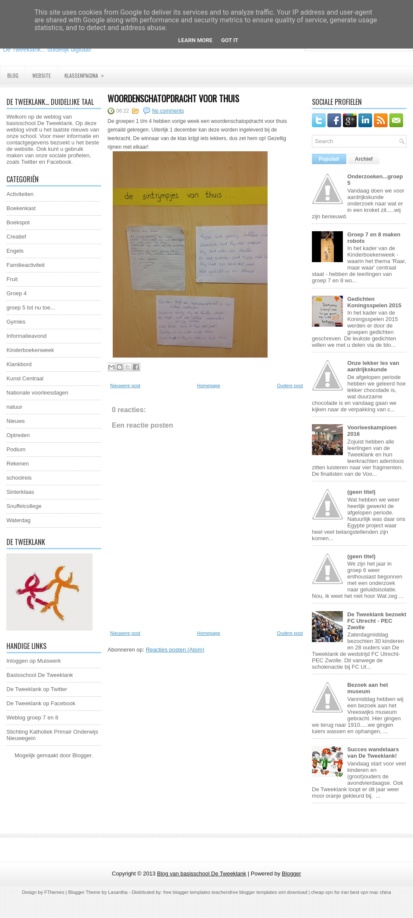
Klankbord (19, 364)
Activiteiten (20, 194)
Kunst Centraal (24, 378)
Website (41, 75)
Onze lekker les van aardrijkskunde (373, 366)
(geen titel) (361, 492)
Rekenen (17, 463)
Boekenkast (21, 208)
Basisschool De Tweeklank (39, 675)
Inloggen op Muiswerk (33, 661)
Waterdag (18, 520)
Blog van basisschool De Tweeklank (201, 873)
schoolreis (19, 477)
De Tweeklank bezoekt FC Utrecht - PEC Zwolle (376, 620)
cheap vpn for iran (330, 892)
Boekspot (18, 222)
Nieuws (15, 421)
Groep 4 (16, 293)
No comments (168, 111)
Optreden (18, 435)
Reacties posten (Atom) (175, 649)
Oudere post (290, 385)
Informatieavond (26, 336)
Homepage (208, 385)
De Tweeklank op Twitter (36, 689)
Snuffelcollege (23, 506)
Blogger (81, 755)
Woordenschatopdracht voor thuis (173, 98)
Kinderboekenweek (30, 350)
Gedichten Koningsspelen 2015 (374, 302)
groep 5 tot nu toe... (30, 307)
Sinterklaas (20, 492)
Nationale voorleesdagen (37, 392)
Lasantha (117, 892)
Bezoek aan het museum (367, 688)
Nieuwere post (125, 385)
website (23, 149)
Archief (364, 159)
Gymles (15, 321)
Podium (15, 449)
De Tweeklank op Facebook (40, 703)
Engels (15, 251)
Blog (12, 75)
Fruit (12, 279)
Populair (329, 159)
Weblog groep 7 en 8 (32, 717)
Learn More (195, 40)
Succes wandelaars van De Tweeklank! (373, 752)
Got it (229, 40)
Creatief (16, 236)
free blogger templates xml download (268, 892)
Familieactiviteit (25, 265)
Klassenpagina (87, 72)
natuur (14, 407)
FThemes (54, 892)
